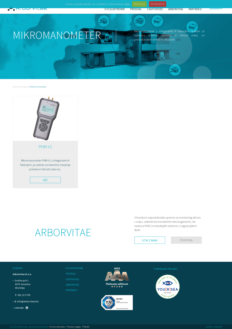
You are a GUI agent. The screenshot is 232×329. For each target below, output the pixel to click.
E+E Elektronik (74, 268)
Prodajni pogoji (74, 326)
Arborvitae (72, 284)
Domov (16, 86)
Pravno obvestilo (57, 326)
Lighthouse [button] (155, 9)
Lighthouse (72, 279)
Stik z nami (150, 240)
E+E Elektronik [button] (115, 9)
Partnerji (195, 9)
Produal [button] (136, 9)
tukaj (127, 3)
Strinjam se (139, 3)
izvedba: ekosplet (214, 326)
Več (45, 180)
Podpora (186, 240)
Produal (24, 86)
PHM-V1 (45, 147)
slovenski (216, 8)
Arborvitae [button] (175, 9)
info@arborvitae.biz (28, 301)
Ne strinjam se (157, 3)
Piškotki (86, 326)
